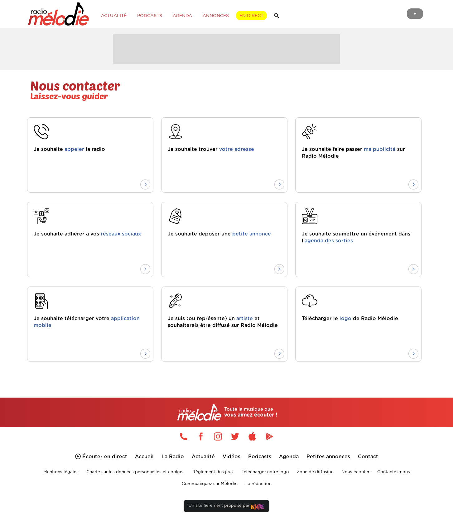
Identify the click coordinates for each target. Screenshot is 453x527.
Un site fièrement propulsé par (226, 507)
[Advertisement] (226, 48)
